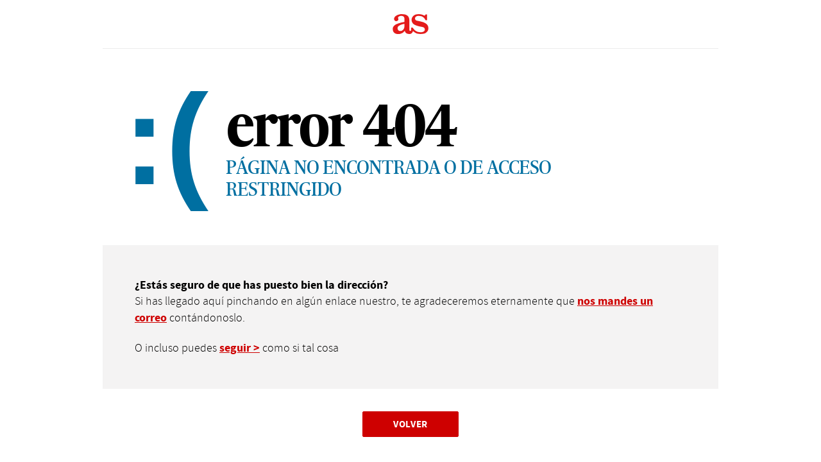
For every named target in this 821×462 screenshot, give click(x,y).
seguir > (239, 348)
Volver (410, 424)
